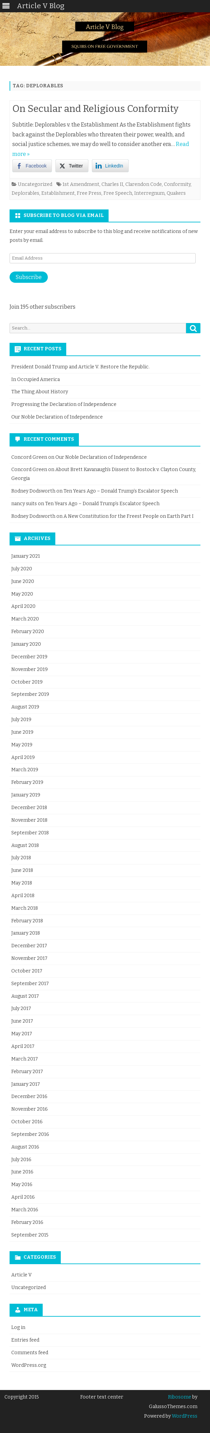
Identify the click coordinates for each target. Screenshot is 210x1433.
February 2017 (27, 1071)
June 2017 (22, 1021)
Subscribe (29, 277)
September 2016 (30, 1134)
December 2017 (29, 946)
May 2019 (21, 745)
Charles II (112, 184)
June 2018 (22, 870)
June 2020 (22, 581)
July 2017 (21, 1008)
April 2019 (23, 757)
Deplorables (25, 193)
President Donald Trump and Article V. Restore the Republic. (80, 367)
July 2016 (21, 1160)
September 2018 (30, 833)
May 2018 (21, 883)
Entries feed (25, 1340)
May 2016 (21, 1184)
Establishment (58, 193)
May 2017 (21, 1034)
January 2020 (26, 644)
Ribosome (179, 1397)
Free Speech (117, 193)
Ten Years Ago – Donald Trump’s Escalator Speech (121, 491)
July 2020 (21, 569)
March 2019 (24, 770)
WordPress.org (28, 1365)
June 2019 (22, 732)
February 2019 (27, 782)
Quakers (176, 193)
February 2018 (27, 921)
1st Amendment (80, 184)
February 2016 (27, 1222)
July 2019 (21, 719)
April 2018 (22, 895)
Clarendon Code (143, 184)
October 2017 (26, 971)
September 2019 (30, 694)
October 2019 (27, 682)
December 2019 (29, 657)
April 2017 (22, 1046)
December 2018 (29, 807)
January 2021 (25, 556)
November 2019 (29, 669)
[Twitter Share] (71, 165)
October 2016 (27, 1122)
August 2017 (25, 996)
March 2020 (25, 619)
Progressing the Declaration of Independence (63, 404)
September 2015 (29, 1235)
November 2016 (29, 1109)
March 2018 (24, 908)
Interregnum (149, 193)
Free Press (89, 193)
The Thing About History (39, 392)
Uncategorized (35, 184)
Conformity (177, 184)
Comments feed (29, 1353)
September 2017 (30, 983)
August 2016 (25, 1147)
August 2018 (25, 845)
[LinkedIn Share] (110, 165)
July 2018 (21, 858)
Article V (21, 1275)
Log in (18, 1327)
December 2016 (29, 1096)
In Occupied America (35, 379)
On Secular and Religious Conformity (95, 108)
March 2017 (24, 1059)
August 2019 (25, 707)
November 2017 (29, 958)
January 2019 (25, 795)
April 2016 (23, 1197)
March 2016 (24, 1210)
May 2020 (22, 594)
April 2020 (23, 606)
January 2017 (25, 1084)
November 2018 (29, 820)
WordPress (184, 1416)
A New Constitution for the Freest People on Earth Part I (129, 516)
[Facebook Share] (32, 165)
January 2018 (25, 933)
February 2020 (27, 631)
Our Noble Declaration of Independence (57, 417)
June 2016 (22, 1172)
